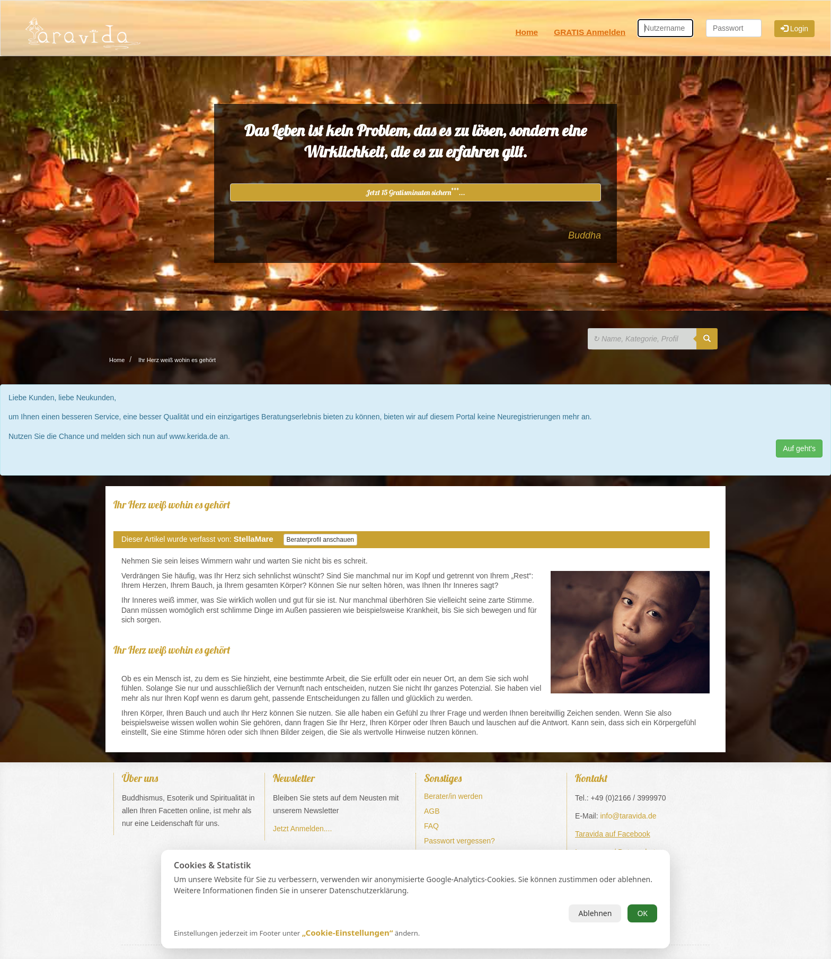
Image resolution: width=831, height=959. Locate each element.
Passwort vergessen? (459, 841)
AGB (432, 811)
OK (642, 913)
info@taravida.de (628, 816)
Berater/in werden (453, 796)
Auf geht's (799, 448)
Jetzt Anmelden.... (302, 828)
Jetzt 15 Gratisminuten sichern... (415, 192)
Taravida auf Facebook (612, 834)
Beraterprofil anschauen (320, 539)
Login (794, 28)
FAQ (431, 826)
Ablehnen (595, 913)
